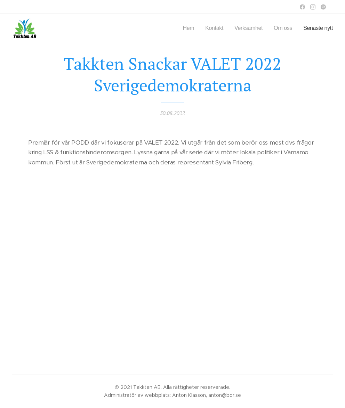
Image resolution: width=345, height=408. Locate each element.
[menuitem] (182, 28)
